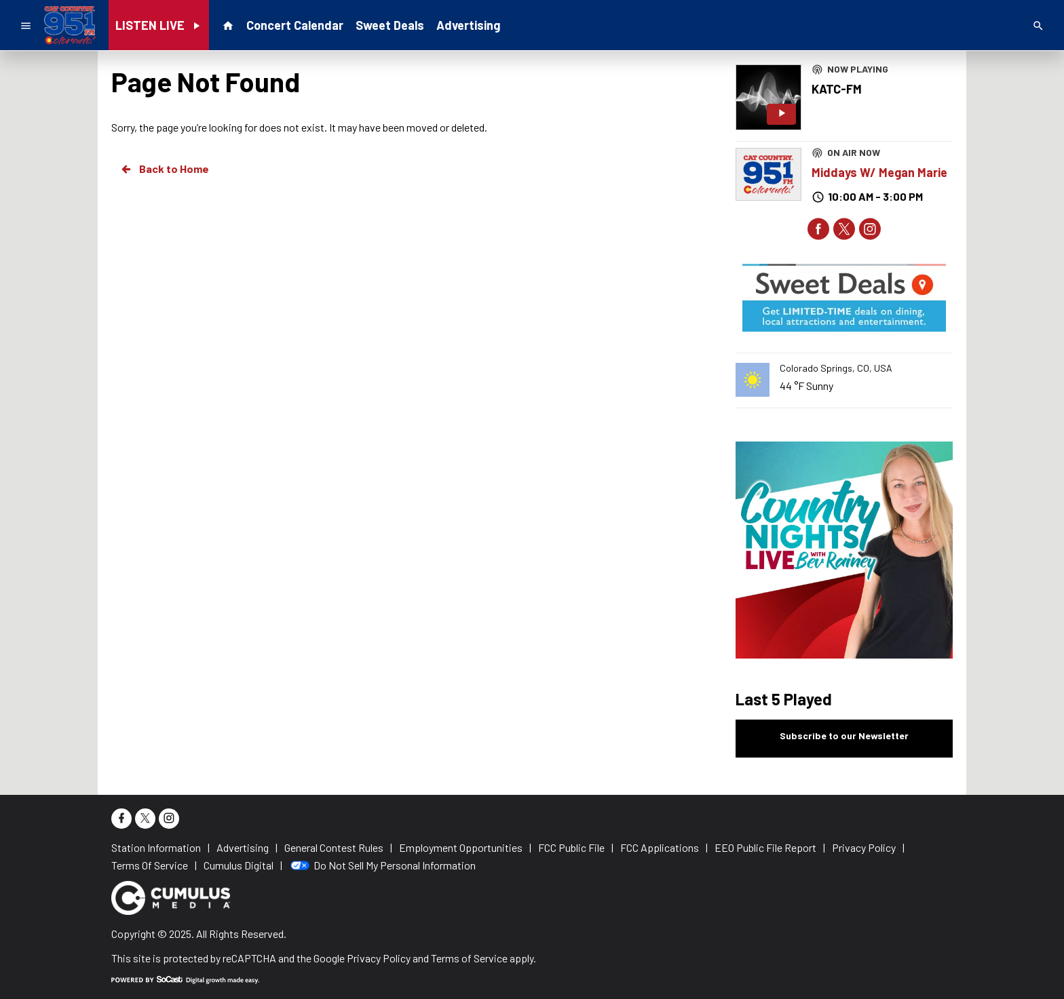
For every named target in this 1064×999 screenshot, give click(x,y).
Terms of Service (469, 958)
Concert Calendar (294, 25)
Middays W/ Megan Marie (879, 172)
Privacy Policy (379, 958)
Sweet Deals (390, 25)
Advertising (468, 25)
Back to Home (164, 169)
